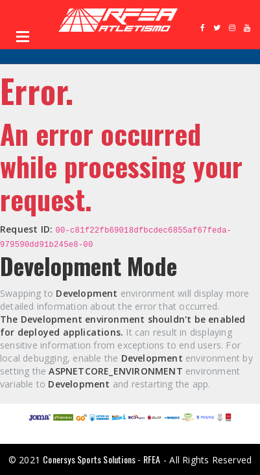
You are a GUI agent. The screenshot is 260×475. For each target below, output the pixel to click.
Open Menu (23, 36)
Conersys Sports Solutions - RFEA (101, 459)
